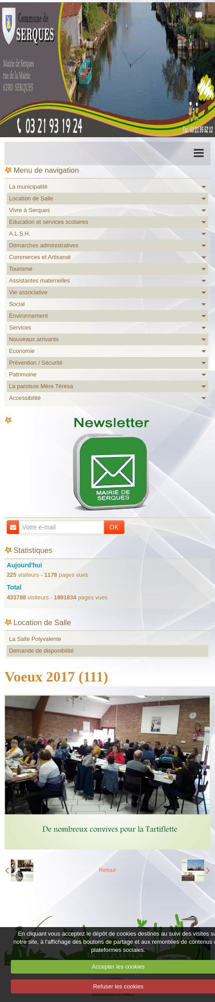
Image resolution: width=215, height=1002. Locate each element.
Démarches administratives (43, 245)
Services (20, 327)
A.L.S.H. (20, 233)
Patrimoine (23, 374)
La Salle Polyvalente (35, 639)
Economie (22, 351)
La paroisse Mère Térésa (41, 386)
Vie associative (28, 292)
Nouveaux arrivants (34, 339)
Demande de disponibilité (41, 650)
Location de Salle (31, 198)
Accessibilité (25, 397)
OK (114, 527)
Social (17, 304)
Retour (107, 870)
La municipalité (28, 186)
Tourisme (20, 268)
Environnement (28, 315)
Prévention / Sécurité (36, 362)
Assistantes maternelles (39, 280)
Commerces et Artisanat (40, 257)
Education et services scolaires (48, 221)
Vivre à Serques (29, 210)
